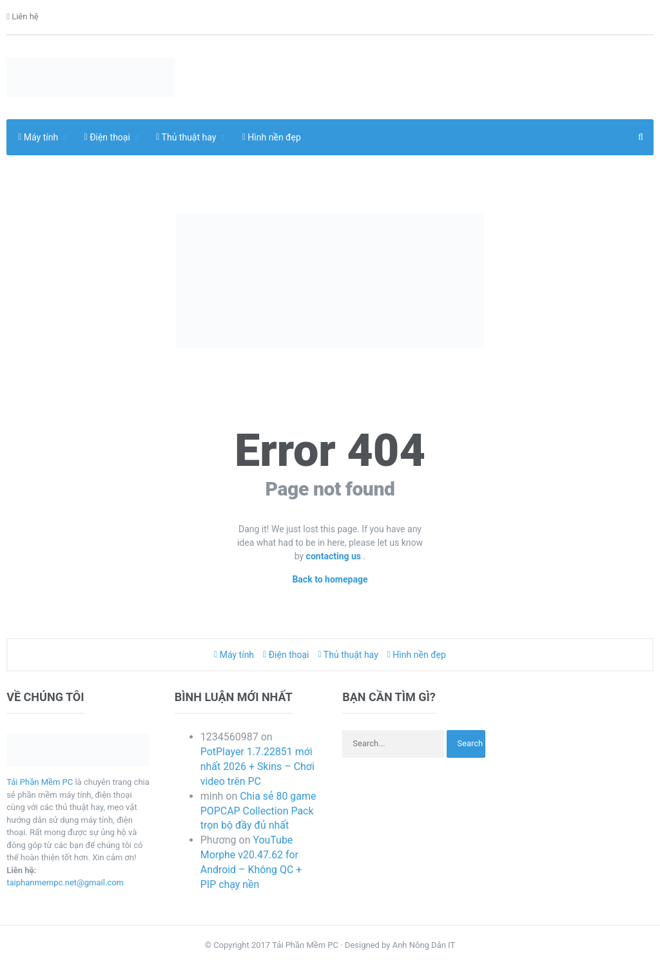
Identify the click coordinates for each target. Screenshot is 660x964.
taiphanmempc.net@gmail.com (65, 882)
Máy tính (234, 654)
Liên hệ (22, 17)
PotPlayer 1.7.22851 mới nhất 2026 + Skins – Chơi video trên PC (257, 766)
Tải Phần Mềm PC (39, 782)
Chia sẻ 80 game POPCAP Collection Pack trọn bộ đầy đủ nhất (258, 811)
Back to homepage (329, 579)
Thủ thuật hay (348, 654)
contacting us (335, 556)
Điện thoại (286, 654)
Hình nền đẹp (271, 137)
